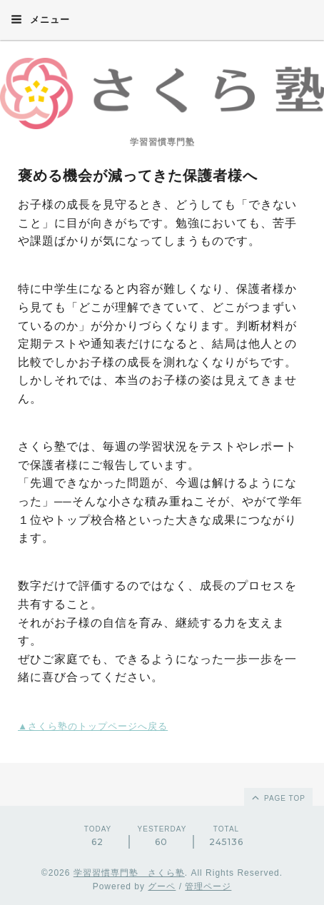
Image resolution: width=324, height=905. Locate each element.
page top (277, 797)
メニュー (40, 19)
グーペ (162, 886)
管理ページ (208, 886)
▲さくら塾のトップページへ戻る (93, 726)
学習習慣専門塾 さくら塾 (129, 873)
